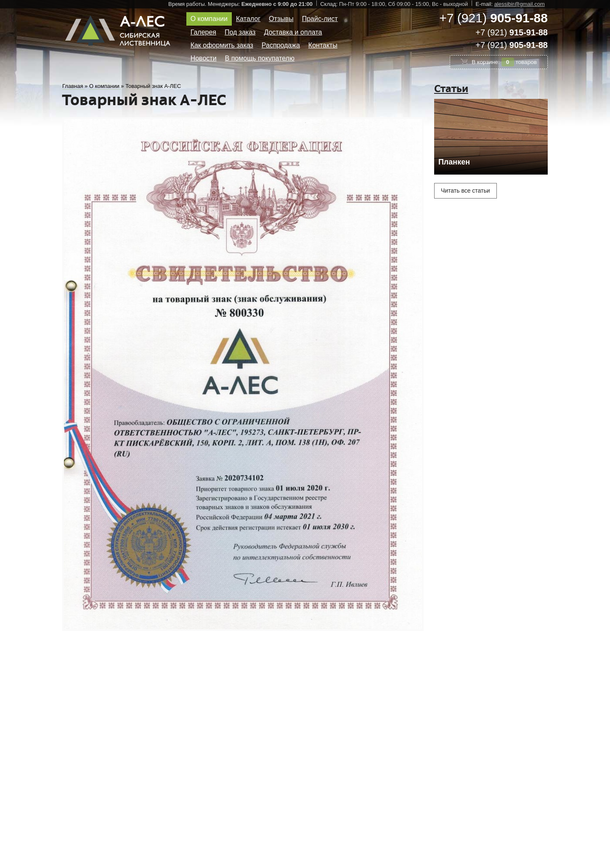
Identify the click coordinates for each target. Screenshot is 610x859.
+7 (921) (493, 18)
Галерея (203, 32)
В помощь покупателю (259, 58)
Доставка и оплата (293, 32)
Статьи (451, 88)
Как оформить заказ (222, 45)
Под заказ (240, 32)
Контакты (322, 45)
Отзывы (281, 18)
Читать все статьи (465, 190)
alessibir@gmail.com (519, 4)
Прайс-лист (320, 18)
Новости (204, 58)
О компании (209, 18)
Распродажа (281, 45)
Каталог (248, 18)
